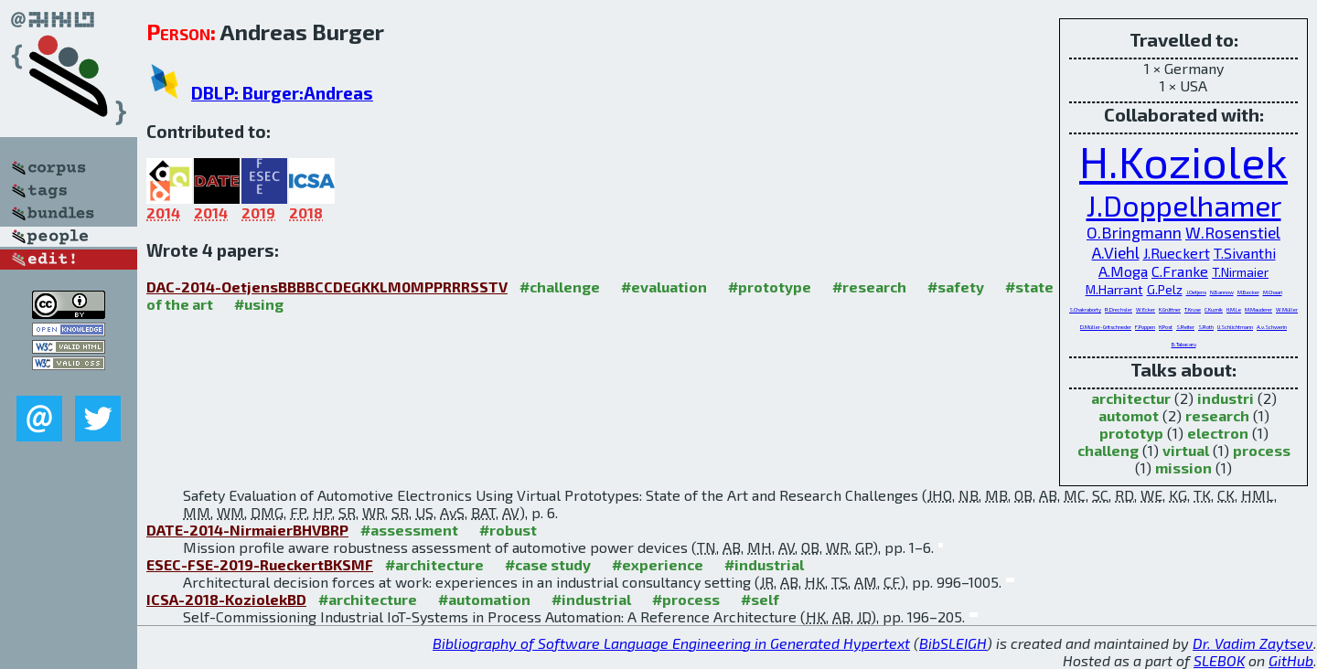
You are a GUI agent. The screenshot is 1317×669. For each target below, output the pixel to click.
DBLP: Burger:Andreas (282, 92)
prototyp (1131, 432)
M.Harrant (1114, 289)
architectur (1131, 398)
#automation (484, 599)
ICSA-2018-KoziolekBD (226, 599)
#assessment (409, 529)
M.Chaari (1272, 292)
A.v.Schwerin (1272, 327)
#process (686, 599)
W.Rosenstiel (1232, 232)
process (1261, 450)
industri (1225, 398)
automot (1128, 415)
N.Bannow (1222, 292)
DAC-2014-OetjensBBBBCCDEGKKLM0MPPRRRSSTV (327, 286)
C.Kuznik (1214, 309)
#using (259, 304)
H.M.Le (1233, 309)
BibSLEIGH (953, 643)
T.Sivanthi (1245, 252)
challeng (1108, 450)
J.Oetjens (1196, 292)
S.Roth (1206, 327)
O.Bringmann (1134, 232)
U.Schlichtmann (1235, 327)
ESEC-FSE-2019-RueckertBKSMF (259, 564)
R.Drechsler (1118, 309)
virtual (1185, 450)
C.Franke (1179, 271)
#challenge (559, 286)
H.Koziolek (1183, 160)
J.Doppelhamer (1184, 204)
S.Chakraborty (1085, 309)
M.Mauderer (1258, 309)
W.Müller (1287, 309)
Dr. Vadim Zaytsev (1253, 643)
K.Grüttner (1170, 309)
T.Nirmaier (1240, 272)
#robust (508, 529)
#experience (657, 564)
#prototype (769, 286)
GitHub (1291, 660)
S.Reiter (1185, 327)
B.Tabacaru (1184, 344)
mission (1183, 467)
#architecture (434, 564)
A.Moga (1123, 271)
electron (1217, 432)
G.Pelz (1165, 289)
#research (869, 286)
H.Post (1165, 327)
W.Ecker (1145, 309)
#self (760, 599)
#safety (955, 286)
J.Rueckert (1176, 252)
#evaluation (664, 286)
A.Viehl (1116, 252)
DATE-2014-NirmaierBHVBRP (247, 529)
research (1217, 415)
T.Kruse (1192, 309)
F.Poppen (1145, 327)
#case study (548, 564)
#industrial (764, 564)
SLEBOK (1219, 660)
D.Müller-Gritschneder (1105, 327)
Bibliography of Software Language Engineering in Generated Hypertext (671, 643)
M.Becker (1248, 292)
